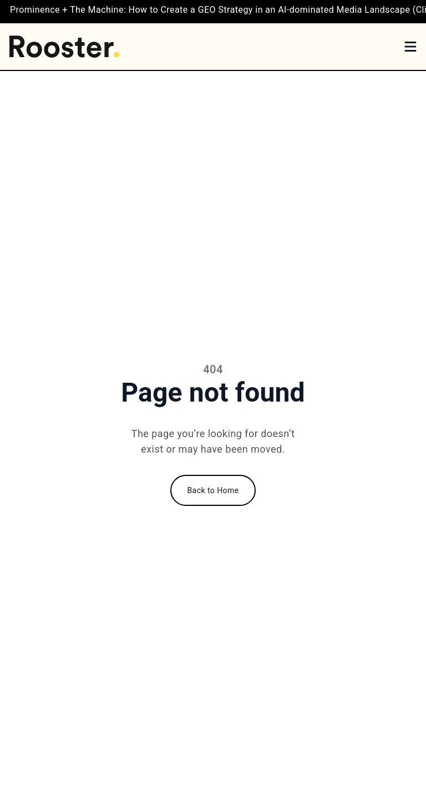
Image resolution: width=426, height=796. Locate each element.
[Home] (64, 47)
